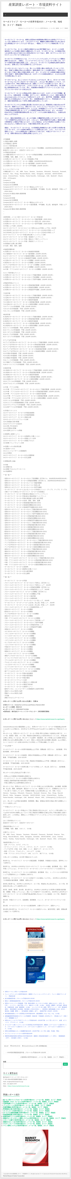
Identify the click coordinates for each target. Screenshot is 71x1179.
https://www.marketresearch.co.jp (18, 1086)
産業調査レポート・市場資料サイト (35, 4)
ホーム (24, 28)
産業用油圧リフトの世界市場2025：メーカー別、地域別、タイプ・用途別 (27, 1116)
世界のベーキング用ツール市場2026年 (16, 991)
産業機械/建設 (43, 1046)
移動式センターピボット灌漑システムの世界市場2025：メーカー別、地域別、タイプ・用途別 (34, 1118)
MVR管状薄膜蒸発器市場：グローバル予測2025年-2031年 (26, 1052)
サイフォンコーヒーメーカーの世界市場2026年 (18, 1033)
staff (7, 1046)
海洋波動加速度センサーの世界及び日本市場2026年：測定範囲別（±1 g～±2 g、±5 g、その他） (32, 1013)
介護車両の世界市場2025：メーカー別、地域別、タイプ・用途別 (42, 1057)
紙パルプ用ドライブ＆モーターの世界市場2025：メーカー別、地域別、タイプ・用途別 (32, 1100)
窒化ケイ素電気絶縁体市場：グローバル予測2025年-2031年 (22, 1001)
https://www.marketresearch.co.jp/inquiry (51, 719)
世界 (37, 1046)
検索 (4, 1061)
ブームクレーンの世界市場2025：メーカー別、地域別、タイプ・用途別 (27, 1105)
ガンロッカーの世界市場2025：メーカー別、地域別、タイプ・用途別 (26, 1111)
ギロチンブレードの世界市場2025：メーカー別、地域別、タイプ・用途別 (27, 1124)
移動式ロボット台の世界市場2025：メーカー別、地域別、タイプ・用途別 (27, 1122)
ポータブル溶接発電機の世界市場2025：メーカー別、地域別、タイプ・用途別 (29, 1112)
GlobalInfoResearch (29, 1046)
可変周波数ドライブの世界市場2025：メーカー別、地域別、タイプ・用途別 (28, 1103)
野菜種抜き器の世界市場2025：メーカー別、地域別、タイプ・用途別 (26, 1109)
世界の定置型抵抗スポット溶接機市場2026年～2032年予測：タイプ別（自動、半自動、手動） (32, 1031)
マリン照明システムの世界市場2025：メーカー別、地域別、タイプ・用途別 (28, 1125)
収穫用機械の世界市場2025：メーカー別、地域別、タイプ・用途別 (25, 1107)
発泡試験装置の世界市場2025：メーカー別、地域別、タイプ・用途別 (26, 1114)
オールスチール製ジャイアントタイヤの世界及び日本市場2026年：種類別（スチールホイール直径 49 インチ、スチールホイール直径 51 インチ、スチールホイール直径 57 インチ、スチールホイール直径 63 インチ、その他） (36, 1026)
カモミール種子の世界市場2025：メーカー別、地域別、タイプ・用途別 (27, 1120)
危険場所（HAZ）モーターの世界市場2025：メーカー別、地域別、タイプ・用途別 (30, 1101)
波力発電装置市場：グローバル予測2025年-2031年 (20, 998)
